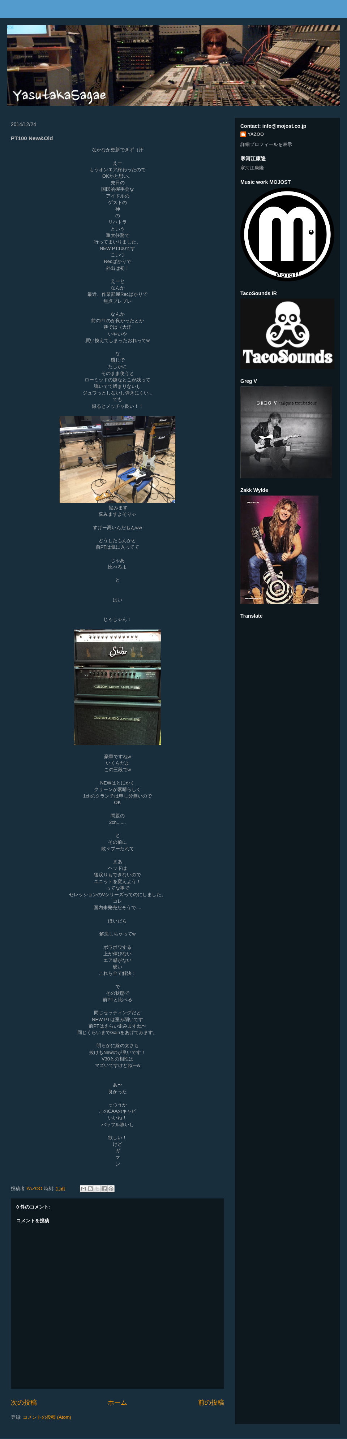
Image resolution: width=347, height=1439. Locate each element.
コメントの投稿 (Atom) (47, 1417)
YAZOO (35, 1188)
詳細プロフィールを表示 (266, 144)
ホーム (117, 1402)
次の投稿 (24, 1402)
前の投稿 (211, 1402)
